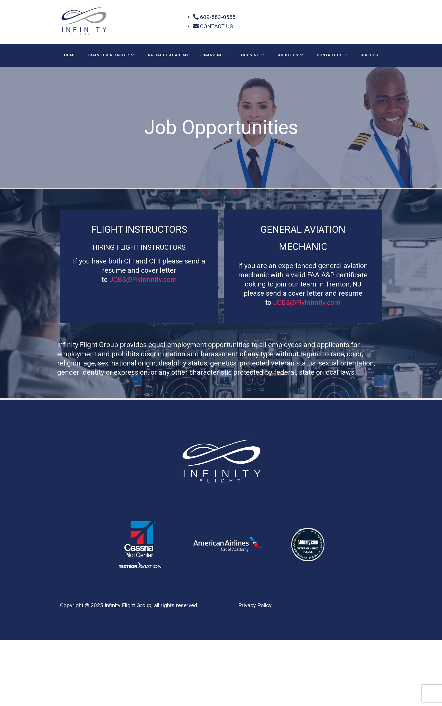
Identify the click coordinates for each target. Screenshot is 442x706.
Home (70, 55)
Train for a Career (110, 55)
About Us (290, 55)
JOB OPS (369, 55)
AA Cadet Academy (168, 55)
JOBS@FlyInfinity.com (143, 280)
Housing (253, 55)
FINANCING (214, 55)
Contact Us (332, 55)
